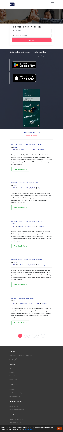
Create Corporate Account (17, 409)
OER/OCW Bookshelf (15, 423)
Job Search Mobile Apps (16, 393)
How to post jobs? (14, 406)
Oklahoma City (23, 303)
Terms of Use (28, 429)
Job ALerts (12, 389)
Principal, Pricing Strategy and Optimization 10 (26, 221)
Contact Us (12, 372)
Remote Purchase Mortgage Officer (22, 298)
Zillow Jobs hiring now (31, 132)
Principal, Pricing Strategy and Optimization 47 (26, 144)
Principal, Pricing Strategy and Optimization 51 (26, 259)
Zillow (15, 147)
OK (59, 428)
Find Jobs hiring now (15, 396)
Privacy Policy (13, 379)
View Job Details (20, 169)
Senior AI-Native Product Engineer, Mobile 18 (25, 183)
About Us (12, 369)
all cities (21, 149)
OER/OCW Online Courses (17, 419)
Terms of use (13, 376)
